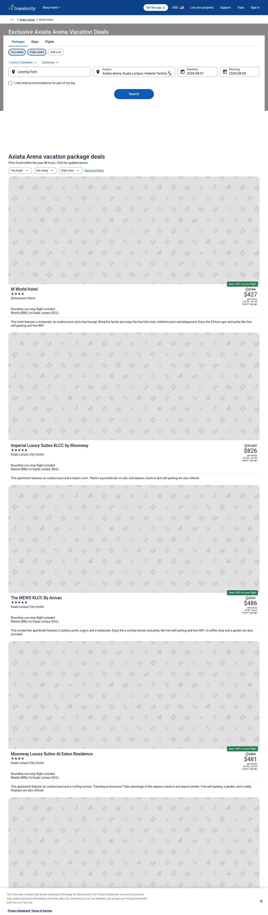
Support (225, 7)
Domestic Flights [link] (82, 852)
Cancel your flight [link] (213, 845)
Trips (240, 7)
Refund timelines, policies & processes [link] (224, 852)
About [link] (11, 832)
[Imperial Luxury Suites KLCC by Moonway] (176, 257)
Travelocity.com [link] (17, 20)
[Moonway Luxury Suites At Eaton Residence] (176, 353)
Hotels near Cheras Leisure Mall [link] (39, 773)
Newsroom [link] (14, 859)
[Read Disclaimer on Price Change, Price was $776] (238, 391)
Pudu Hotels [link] (143, 765)
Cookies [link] (142, 839)
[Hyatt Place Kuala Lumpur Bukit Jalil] (134, 611)
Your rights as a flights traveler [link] (220, 866)
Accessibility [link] (145, 859)
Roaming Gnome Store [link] (21, 872)
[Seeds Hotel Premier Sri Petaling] (49, 611)
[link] (73, 700)
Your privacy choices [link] (149, 866)
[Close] (261, 901)
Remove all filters (94, 180)
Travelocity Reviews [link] (84, 866)
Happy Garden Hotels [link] (32, 781)
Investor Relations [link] (18, 866)
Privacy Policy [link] (146, 832)
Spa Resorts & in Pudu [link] (32, 765)
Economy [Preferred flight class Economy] (241, 64)
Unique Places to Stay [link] (85, 879)
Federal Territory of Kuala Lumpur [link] (85, 20)
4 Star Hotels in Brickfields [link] (35, 789)
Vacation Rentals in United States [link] (91, 839)
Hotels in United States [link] (86, 832)
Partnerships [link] (15, 852)
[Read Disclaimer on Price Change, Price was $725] (238, 440)
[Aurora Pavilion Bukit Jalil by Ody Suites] (219, 611)
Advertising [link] (14, 879)
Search (134, 98)
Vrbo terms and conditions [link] (153, 852)
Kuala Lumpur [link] (115, 20)
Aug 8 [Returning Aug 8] (226, 78)
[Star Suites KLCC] (176, 405)
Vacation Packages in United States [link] (93, 845)
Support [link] (207, 832)
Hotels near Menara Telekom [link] (154, 781)
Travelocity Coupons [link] (84, 872)
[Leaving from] (56, 76)
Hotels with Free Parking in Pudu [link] (156, 757)
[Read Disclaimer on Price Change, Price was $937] (238, 292)
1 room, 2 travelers (213, 64)
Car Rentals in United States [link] (88, 859)
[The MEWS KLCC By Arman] (176, 304)
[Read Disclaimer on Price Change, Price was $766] (238, 198)
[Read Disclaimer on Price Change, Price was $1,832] (237, 243)
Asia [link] (46, 20)
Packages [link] (35, 20)
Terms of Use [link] (145, 845)
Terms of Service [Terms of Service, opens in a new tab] (41, 910)
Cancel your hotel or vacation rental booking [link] (227, 839)
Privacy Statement (19, 910)
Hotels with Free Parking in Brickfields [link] (159, 789)
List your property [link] (18, 845)
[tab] (119, 52)
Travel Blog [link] (79, 886)
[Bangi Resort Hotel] (176, 454)
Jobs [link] (11, 839)
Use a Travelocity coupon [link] (217, 859)
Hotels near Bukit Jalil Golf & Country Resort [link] (164, 773)
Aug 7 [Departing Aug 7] (187, 78)
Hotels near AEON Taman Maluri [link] (39, 757)
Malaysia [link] (58, 20)
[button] (134, 729)
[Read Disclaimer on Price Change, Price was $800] (238, 342)
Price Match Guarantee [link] (190, 548)
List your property (202, 7)
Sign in (255, 7)
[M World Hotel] (176, 209)
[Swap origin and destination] (96, 76)
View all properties (134, 668)
